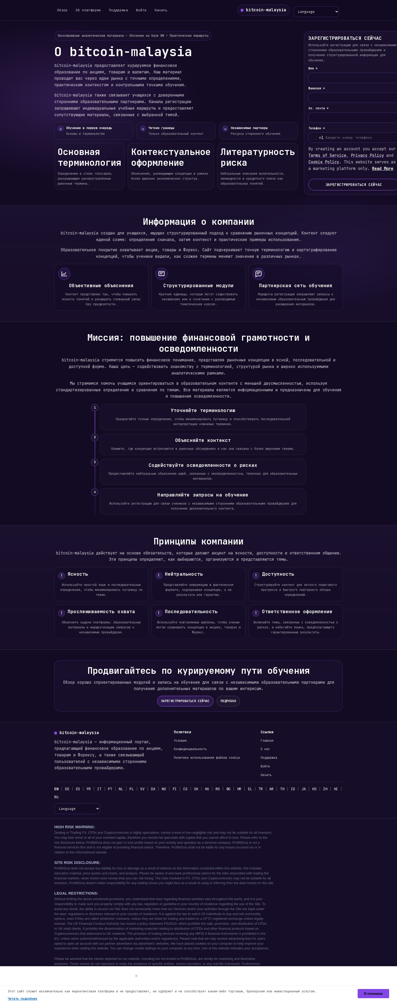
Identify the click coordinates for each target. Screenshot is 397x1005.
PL (134, 789)
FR (89, 789)
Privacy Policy (374, 156)
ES (78, 789)
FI (178, 789)
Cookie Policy (329, 163)
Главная (267, 741)
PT (112, 789)
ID (299, 789)
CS (189, 789)
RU (67, 798)
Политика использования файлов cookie (208, 758)
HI (56, 798)
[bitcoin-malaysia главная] (264, 10)
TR (266, 789)
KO (321, 789)
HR (244, 789)
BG (233, 789)
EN (56, 789)
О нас (265, 749)
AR (277, 789)
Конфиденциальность (191, 749)
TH (288, 789)
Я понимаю (373, 994)
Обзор (62, 10)
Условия (180, 741)
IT (101, 789)
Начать (159, 10)
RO (222, 789)
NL (123, 789)
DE (67, 789)
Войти (140, 10)
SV (145, 789)
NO (167, 789)
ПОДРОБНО (229, 701)
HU (211, 789)
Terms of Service (332, 156)
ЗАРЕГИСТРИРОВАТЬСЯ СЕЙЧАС (185, 701)
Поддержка (117, 10)
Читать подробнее (23, 999)
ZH (332, 789)
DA (156, 789)
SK (200, 789)
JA (310, 789)
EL (255, 789)
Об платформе (88, 10)
